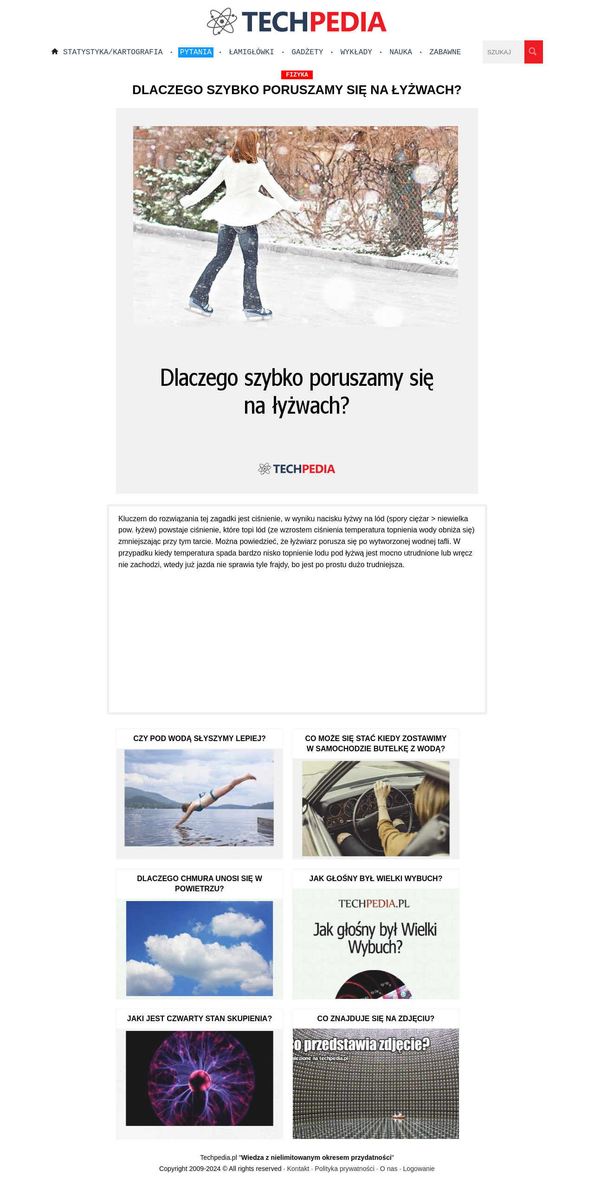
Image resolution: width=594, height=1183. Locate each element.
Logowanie (419, 1168)
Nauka (400, 52)
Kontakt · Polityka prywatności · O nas (342, 1168)
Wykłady (356, 52)
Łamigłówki (251, 52)
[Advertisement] (297, 636)
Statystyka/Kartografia (113, 52)
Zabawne (445, 52)
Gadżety (307, 52)
